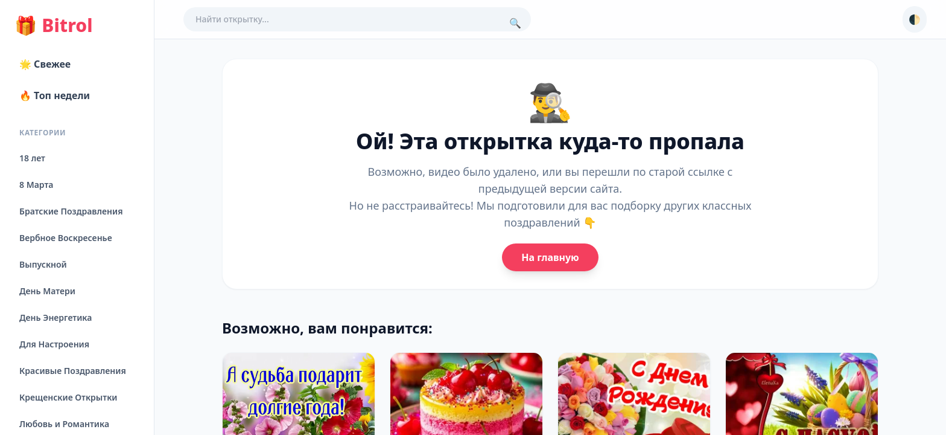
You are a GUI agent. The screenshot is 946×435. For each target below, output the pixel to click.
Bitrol (53, 25)
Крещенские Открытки (68, 397)
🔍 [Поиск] (515, 23)
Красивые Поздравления (72, 370)
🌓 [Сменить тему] (915, 19)
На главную (550, 257)
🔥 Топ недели (54, 95)
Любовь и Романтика (64, 424)
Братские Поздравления (70, 211)
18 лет (32, 158)
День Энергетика (55, 317)
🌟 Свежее (45, 64)
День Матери (47, 291)
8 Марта (36, 184)
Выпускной (43, 264)
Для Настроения (54, 344)
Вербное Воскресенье (65, 237)
